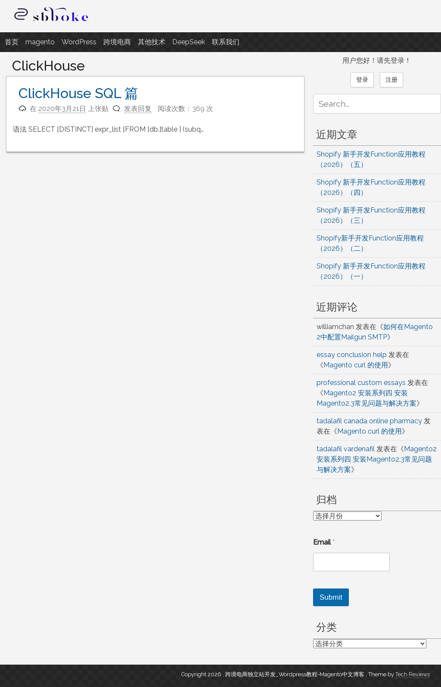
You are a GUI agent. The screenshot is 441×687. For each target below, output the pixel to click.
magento (40, 42)
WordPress (79, 42)
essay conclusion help (352, 355)
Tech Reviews (412, 674)
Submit (331, 597)
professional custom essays (361, 383)
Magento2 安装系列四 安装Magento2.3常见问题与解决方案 (377, 459)
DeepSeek (188, 42)
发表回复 (138, 109)
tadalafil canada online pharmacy (369, 421)
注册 (391, 79)
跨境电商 (117, 42)
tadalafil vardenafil (346, 449)
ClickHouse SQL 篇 (78, 93)
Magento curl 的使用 (355, 365)
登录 (362, 79)
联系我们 (225, 42)
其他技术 (151, 42)
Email (324, 542)
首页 (12, 42)
